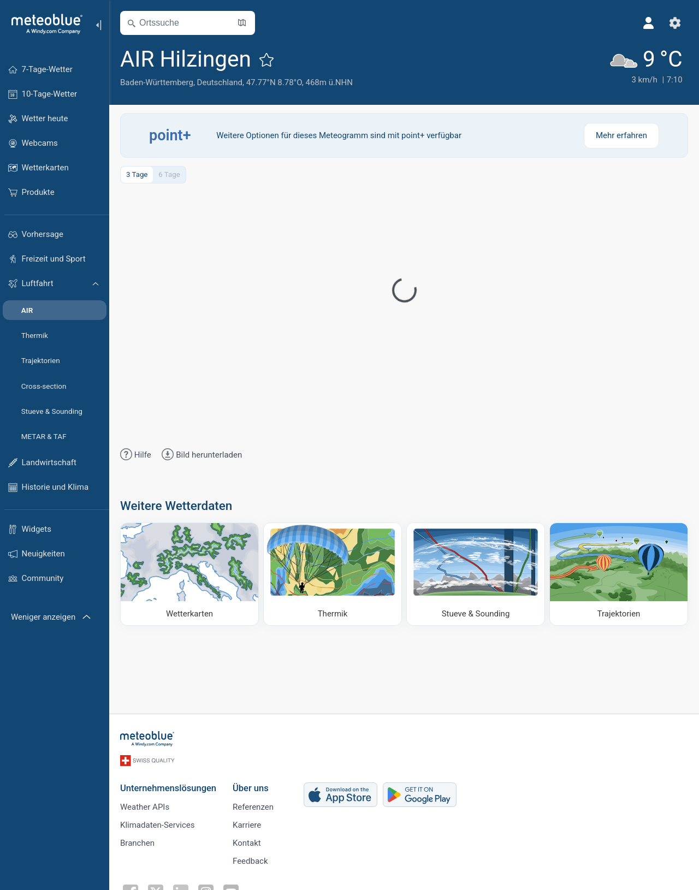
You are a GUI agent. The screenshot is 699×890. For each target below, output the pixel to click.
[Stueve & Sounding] (475, 574)
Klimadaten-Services (157, 825)
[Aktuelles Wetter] (646, 66)
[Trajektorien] (619, 574)
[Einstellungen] (675, 23)
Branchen (137, 843)
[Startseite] (43, 24)
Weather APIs (144, 807)
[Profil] (649, 23)
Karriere (247, 825)
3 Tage (137, 174)
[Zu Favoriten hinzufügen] (266, 59)
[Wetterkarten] (189, 574)
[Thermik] (332, 574)
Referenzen (253, 807)
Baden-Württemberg (156, 82)
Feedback (250, 861)
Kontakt (247, 843)
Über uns (251, 788)
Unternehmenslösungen (168, 788)
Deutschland (219, 82)
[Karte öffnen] (242, 23)
